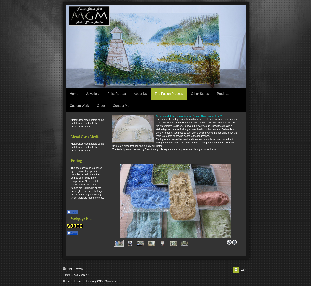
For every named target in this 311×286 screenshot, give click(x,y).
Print (67, 268)
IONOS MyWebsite (107, 281)
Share (72, 212)
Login (243, 269)
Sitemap (78, 269)
